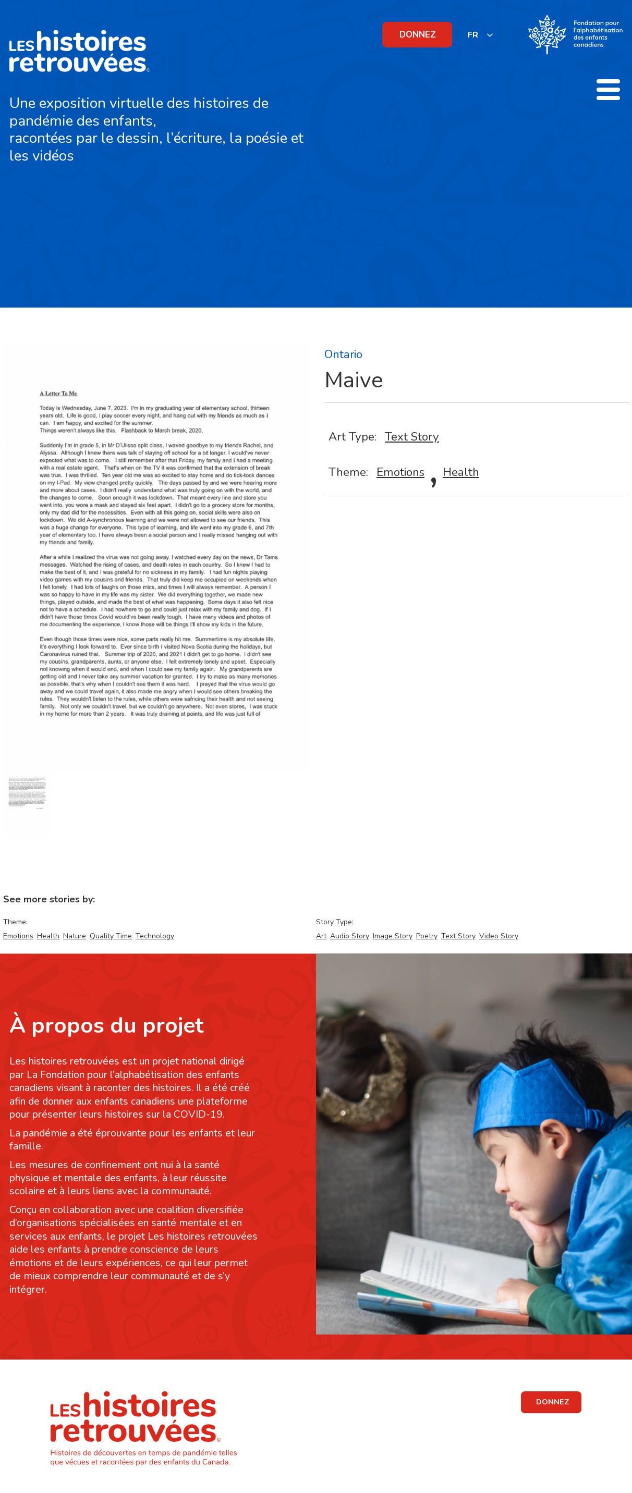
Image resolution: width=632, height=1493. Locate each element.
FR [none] (473, 35)
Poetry (426, 936)
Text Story (412, 437)
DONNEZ (417, 35)
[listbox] (481, 34)
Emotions (400, 472)
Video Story (498, 936)
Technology (155, 936)
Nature (74, 936)
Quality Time (111, 936)
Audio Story (349, 936)
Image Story (392, 936)
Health (461, 472)
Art (321, 936)
